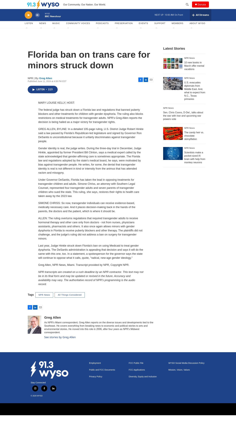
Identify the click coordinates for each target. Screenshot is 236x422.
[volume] (37, 22)
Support (159, 30)
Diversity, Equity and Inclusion (143, 383)
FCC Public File (136, 370)
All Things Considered (70, 301)
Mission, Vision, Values (179, 377)
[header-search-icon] (188, 8)
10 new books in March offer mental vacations (194, 72)
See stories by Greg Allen (60, 344)
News (42, 30)
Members (177, 30)
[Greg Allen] (34, 331)
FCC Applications (137, 377)
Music (56, 30)
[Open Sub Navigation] (27, 35)
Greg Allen (45, 85)
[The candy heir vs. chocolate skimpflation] (173, 140)
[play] (28, 22)
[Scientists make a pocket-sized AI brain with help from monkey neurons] (173, 160)
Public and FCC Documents (102, 377)
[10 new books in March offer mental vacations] (173, 70)
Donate (203, 7)
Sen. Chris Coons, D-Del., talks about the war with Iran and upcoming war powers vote (183, 122)
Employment (95, 370)
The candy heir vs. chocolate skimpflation (194, 142)
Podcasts (102, 30)
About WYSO (197, 30)
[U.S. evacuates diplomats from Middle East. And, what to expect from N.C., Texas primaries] (173, 90)
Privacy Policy (95, 383)
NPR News (189, 65)
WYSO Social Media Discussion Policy (186, 370)
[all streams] (200, 22)
